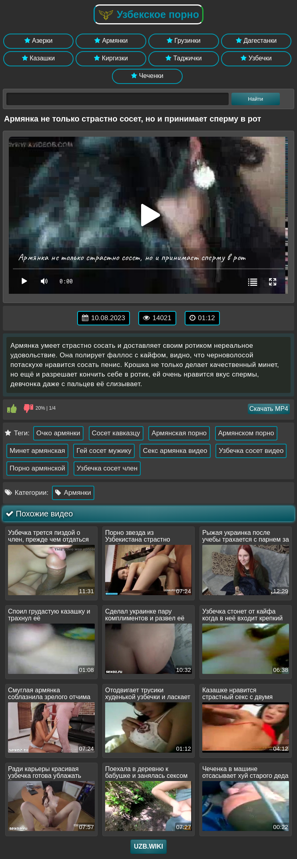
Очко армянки (58, 433)
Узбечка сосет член (107, 468)
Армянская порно (179, 433)
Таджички (183, 58)
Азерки (38, 40)
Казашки (38, 58)
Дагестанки (256, 40)
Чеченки (147, 75)
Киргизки (111, 58)
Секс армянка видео (175, 450)
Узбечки (256, 58)
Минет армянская (37, 450)
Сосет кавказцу (116, 433)
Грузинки (184, 40)
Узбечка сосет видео (251, 450)
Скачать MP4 (268, 408)
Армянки (111, 40)
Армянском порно (246, 433)
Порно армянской (37, 468)
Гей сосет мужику (103, 450)
